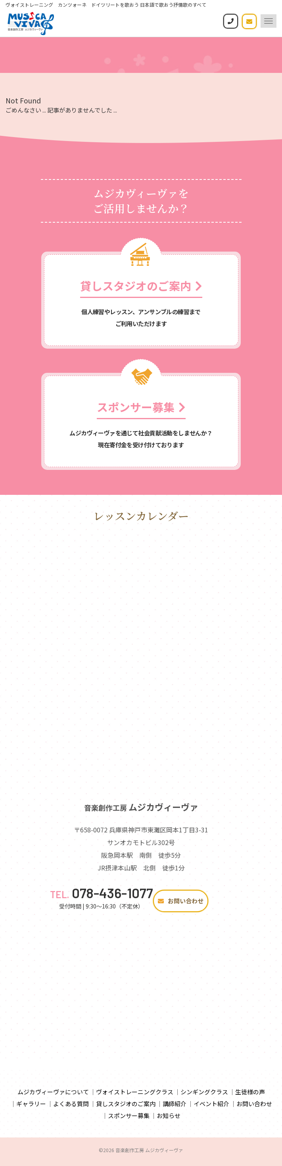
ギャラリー (31, 1107)
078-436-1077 (101, 896)
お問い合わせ (180, 904)
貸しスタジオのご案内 (125, 1107)
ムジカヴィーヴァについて (53, 1095)
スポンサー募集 (129, 1118)
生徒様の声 (250, 1095)
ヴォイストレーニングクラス (134, 1095)
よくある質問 (71, 1107)
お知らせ (168, 1118)
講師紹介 (174, 1107)
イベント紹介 (211, 1107)
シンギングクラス (204, 1095)
